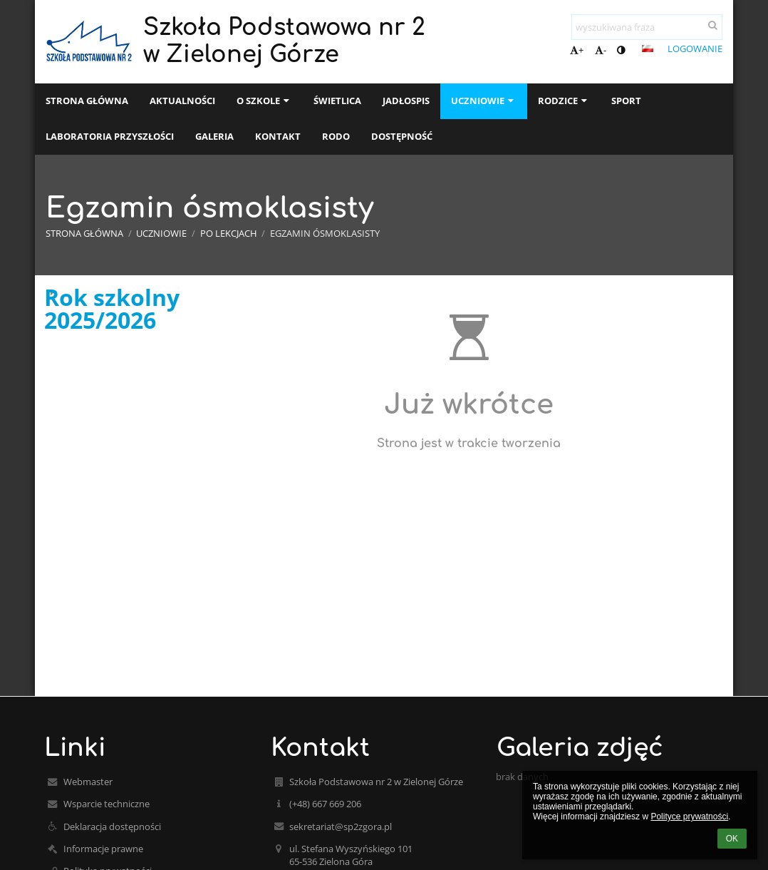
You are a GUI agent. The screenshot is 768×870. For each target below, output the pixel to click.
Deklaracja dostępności (112, 826)
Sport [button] (626, 100)
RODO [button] (336, 136)
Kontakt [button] (278, 136)
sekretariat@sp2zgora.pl (340, 826)
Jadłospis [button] (406, 100)
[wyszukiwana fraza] (646, 27)
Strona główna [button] (87, 100)
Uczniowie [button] (484, 100)
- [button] (600, 50)
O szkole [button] (264, 100)
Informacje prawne (103, 848)
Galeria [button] (214, 136)
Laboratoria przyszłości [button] (110, 136)
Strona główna (84, 233)
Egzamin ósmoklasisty (325, 233)
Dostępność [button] (401, 136)
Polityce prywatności (689, 817)
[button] (647, 48)
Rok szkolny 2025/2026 (112, 309)
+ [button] (576, 50)
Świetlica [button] (337, 100)
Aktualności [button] (182, 100)
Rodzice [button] (564, 100)
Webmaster (88, 781)
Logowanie (695, 48)
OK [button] (732, 839)
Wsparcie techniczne (106, 803)
